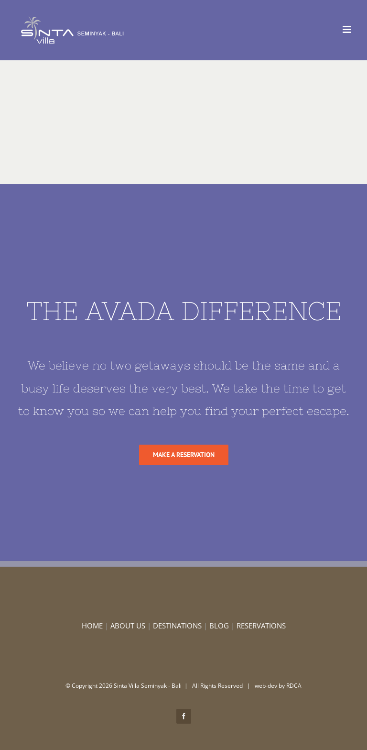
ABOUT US (127, 625)
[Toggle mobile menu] (348, 29)
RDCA (294, 686)
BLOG (219, 625)
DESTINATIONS (177, 625)
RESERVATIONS (261, 625)
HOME (92, 625)
